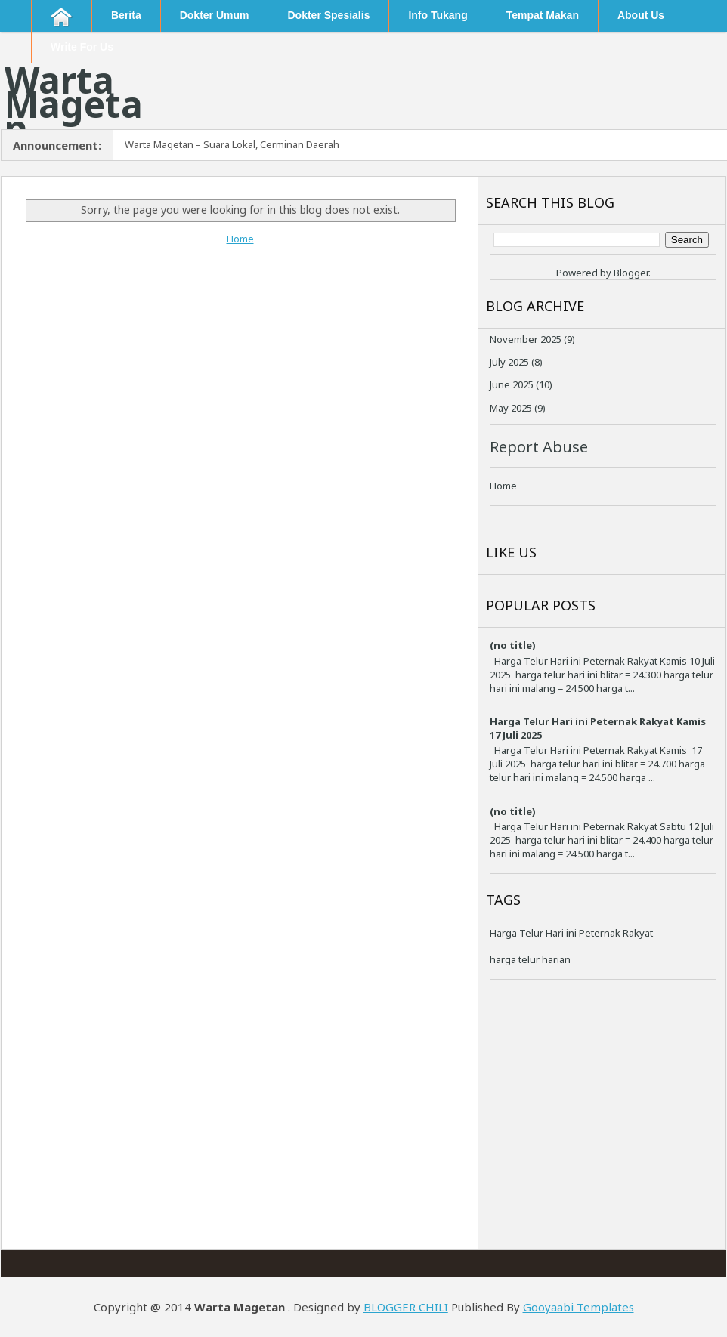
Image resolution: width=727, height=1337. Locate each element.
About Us (640, 15)
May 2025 (511, 408)
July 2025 (509, 362)
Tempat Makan (542, 15)
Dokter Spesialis (328, 15)
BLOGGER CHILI (406, 1306)
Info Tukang (437, 15)
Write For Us (82, 47)
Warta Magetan (74, 104)
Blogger (631, 272)
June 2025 (512, 384)
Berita (126, 15)
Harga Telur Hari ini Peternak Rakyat (571, 933)
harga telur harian (530, 959)
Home (240, 238)
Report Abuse (539, 447)
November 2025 (525, 339)
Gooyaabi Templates (578, 1306)
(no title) (513, 645)
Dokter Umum (214, 15)
